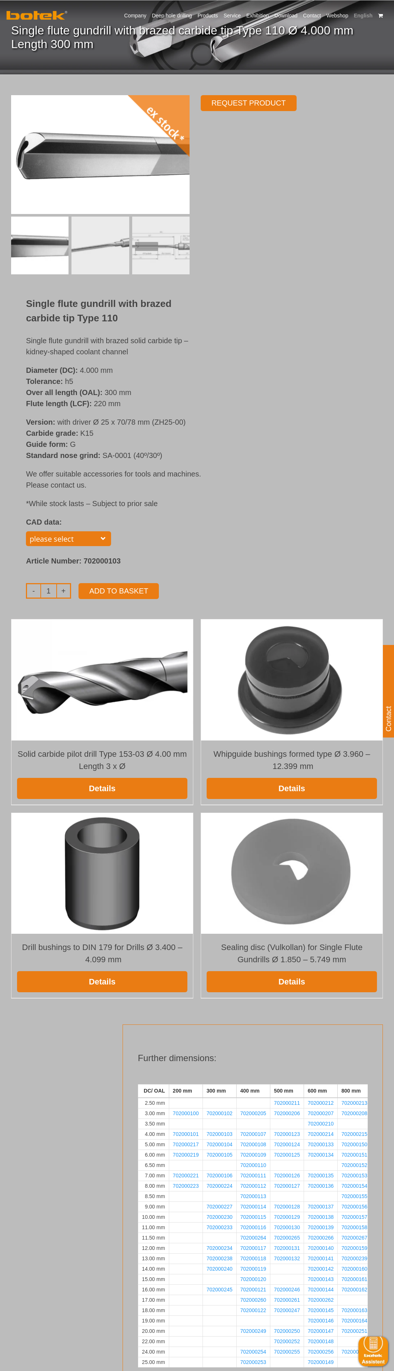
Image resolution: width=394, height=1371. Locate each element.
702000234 (220, 1248)
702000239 (354, 1258)
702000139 (321, 1227)
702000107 (253, 1134)
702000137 (321, 1207)
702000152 (354, 1165)
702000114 (253, 1207)
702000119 (253, 1269)
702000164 (354, 1321)
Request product (248, 103)
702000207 (321, 1113)
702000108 (253, 1144)
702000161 (354, 1279)
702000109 (253, 1155)
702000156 (354, 1207)
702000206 (287, 1113)
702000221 (186, 1175)
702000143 (321, 1279)
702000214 (321, 1134)
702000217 (186, 1144)
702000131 (287, 1248)
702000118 (253, 1258)
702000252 (287, 1341)
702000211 (287, 1103)
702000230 (220, 1217)
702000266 (321, 1238)
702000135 (321, 1175)
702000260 (253, 1300)
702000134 (321, 1155)
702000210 (321, 1124)
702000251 (354, 1331)
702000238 (220, 1258)
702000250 (287, 1331)
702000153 (354, 1175)
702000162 (354, 1290)
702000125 (287, 1155)
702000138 (321, 1217)
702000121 (253, 1290)
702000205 (253, 1113)
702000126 (287, 1175)
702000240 (220, 1269)
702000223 (186, 1186)
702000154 (354, 1186)
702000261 (287, 1300)
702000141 (321, 1258)
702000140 (321, 1248)
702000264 (253, 1238)
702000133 (321, 1144)
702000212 (321, 1103)
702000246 (287, 1290)
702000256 (321, 1352)
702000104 (220, 1144)
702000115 (253, 1217)
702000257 (354, 1352)
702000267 (354, 1238)
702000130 (287, 1227)
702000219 (186, 1155)
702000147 (321, 1331)
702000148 (321, 1341)
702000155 (354, 1196)
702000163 (354, 1310)
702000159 (354, 1248)
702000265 (287, 1238)
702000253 (253, 1362)
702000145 (321, 1310)
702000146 (321, 1321)
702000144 (321, 1290)
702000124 (287, 1144)
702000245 (220, 1290)
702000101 (186, 1134)
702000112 (253, 1186)
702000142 (321, 1269)
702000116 (253, 1227)
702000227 (220, 1207)
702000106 (220, 1175)
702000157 (354, 1217)
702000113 (253, 1196)
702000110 (253, 1165)
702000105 (220, 1155)
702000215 (354, 1134)
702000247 (287, 1310)
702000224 (220, 1186)
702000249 (253, 1331)
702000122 (253, 1310)
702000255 (287, 1352)
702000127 (287, 1186)
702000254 (253, 1352)
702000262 (321, 1300)
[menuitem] (363, 15)
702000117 (253, 1248)
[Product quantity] (48, 590)
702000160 (354, 1269)
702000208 (354, 1113)
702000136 (321, 1186)
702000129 (287, 1217)
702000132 (287, 1258)
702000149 (321, 1362)
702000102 (220, 1113)
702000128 (287, 1207)
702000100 (186, 1113)
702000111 (253, 1175)
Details (102, 788)
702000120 (253, 1279)
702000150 (354, 1144)
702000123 (287, 1134)
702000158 (354, 1227)
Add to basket (118, 591)
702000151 (354, 1155)
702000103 (220, 1134)
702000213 (354, 1103)
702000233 (220, 1227)
